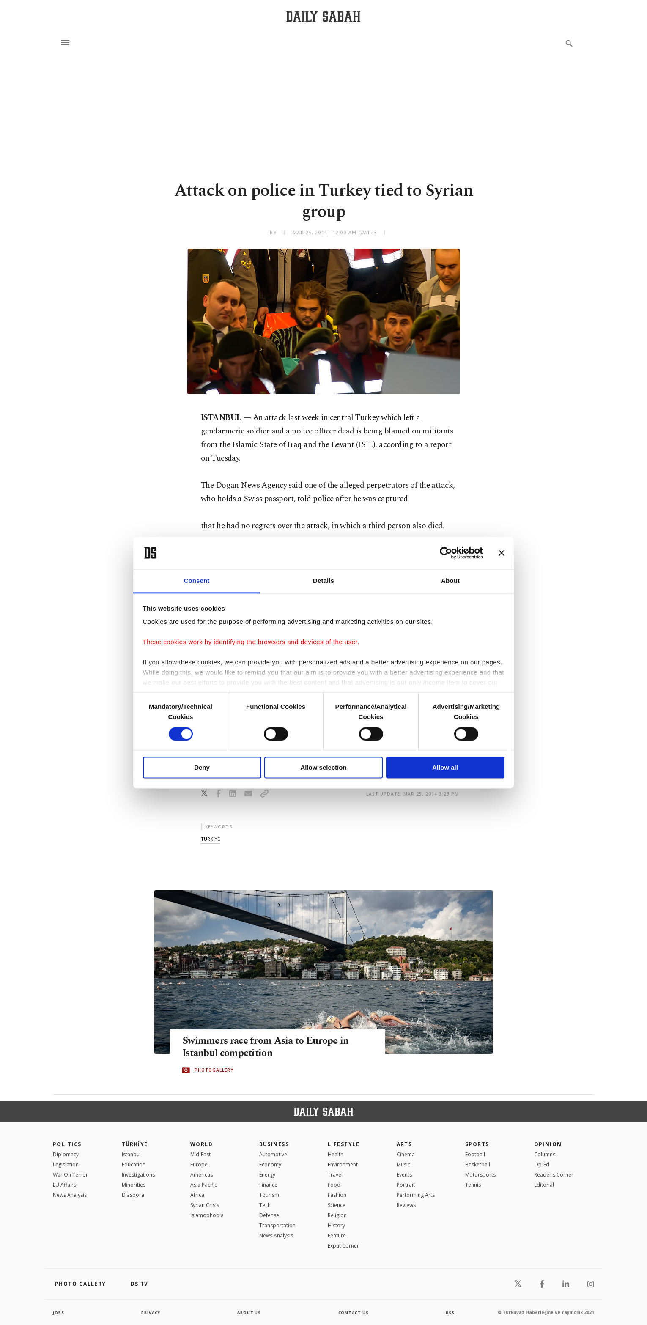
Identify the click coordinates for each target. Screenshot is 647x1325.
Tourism (269, 1195)
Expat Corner (343, 1245)
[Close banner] (501, 553)
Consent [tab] (197, 580)
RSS (450, 1312)
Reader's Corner (553, 1174)
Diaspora (133, 1195)
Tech (265, 1205)
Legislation (66, 1164)
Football (475, 1154)
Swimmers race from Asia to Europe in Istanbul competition (269, 1047)
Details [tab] (323, 580)
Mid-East (200, 1154)
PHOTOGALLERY (214, 1070)
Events (404, 1174)
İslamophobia (207, 1215)
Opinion (548, 1144)
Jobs (59, 1312)
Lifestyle (343, 1144)
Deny (202, 767)
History (336, 1225)
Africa (197, 1195)
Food (334, 1184)
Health (335, 1154)
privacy (151, 1312)
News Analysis (70, 1195)
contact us (354, 1312)
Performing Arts (416, 1195)
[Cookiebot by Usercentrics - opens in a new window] (446, 552)
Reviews (406, 1205)
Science (336, 1205)
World (201, 1144)
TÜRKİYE (135, 1144)
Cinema (406, 1154)
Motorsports (480, 1174)
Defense (269, 1215)
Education (133, 1164)
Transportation (277, 1225)
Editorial (544, 1184)
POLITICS (67, 1144)
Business (274, 1144)
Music (403, 1164)
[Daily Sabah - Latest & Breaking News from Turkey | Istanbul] (323, 16)
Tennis (473, 1184)
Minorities (133, 1184)
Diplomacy (66, 1154)
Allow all (445, 767)
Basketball (477, 1164)
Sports (477, 1144)
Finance (268, 1184)
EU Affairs (64, 1184)
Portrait (406, 1184)
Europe (199, 1164)
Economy (270, 1164)
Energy (267, 1174)
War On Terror (70, 1174)
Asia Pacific (203, 1184)
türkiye (210, 839)
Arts (404, 1144)
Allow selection (323, 767)
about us (249, 1312)
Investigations (138, 1174)
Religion (337, 1215)
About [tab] (450, 580)
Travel (335, 1174)
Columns (544, 1154)
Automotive (273, 1154)
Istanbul (131, 1154)
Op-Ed (541, 1164)
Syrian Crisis (204, 1205)
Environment (343, 1164)
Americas (201, 1174)
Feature (337, 1235)
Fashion (337, 1195)
